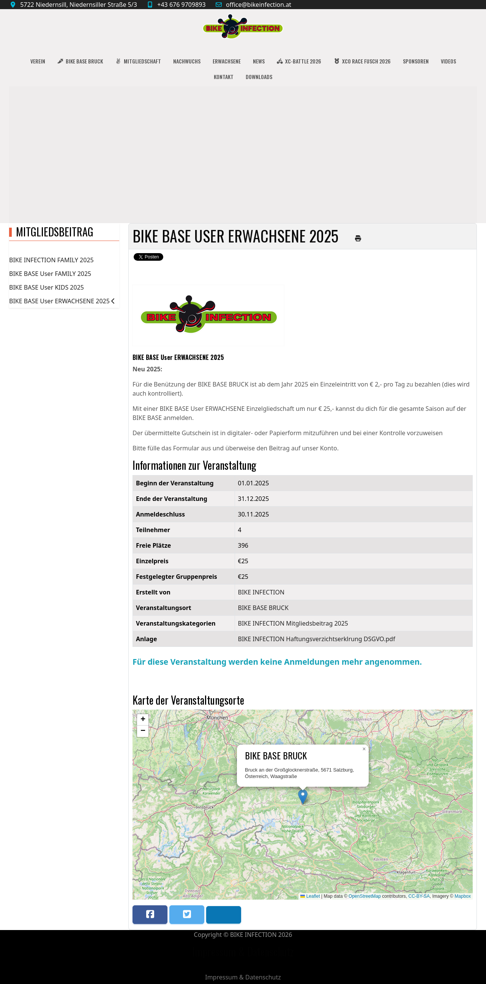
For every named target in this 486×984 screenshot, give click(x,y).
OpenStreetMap (365, 896)
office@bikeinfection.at (258, 4)
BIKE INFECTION (261, 592)
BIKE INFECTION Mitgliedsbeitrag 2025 (293, 623)
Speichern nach (170, 274)
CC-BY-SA (419, 896)
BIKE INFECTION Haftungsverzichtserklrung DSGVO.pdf (316, 639)
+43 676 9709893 (181, 4)
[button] (303, 797)
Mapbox (462, 896)
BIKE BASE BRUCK (263, 608)
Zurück (236, 274)
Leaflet (310, 896)
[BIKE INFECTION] (243, 28)
